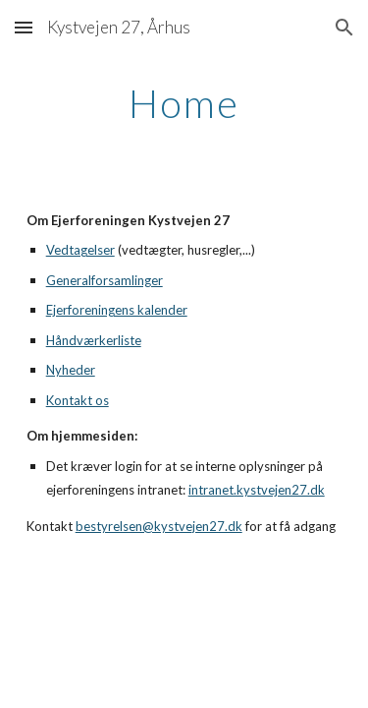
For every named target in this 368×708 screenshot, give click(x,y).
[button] (23, 27)
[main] (184, 103)
